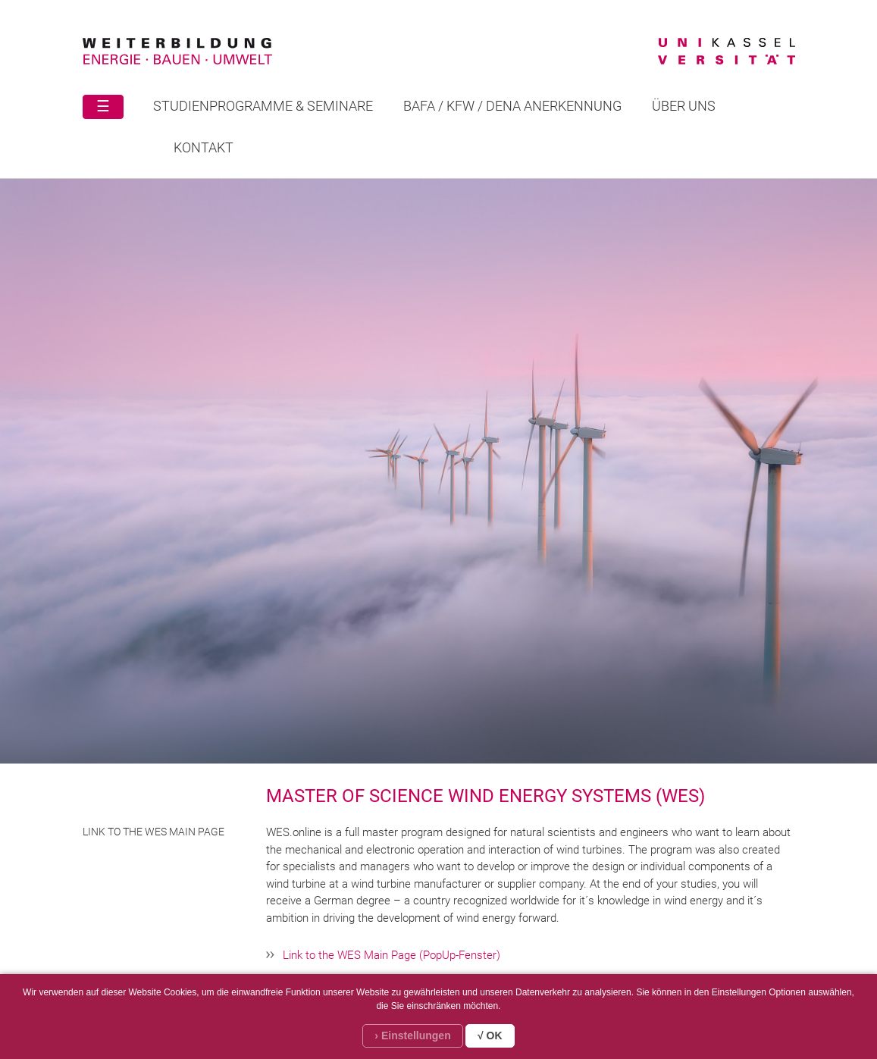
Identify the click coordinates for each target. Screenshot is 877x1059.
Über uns (684, 106)
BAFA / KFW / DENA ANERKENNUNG (512, 106)
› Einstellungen (412, 1035)
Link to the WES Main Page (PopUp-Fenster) (391, 955)
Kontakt (203, 147)
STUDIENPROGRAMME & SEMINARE (263, 106)
